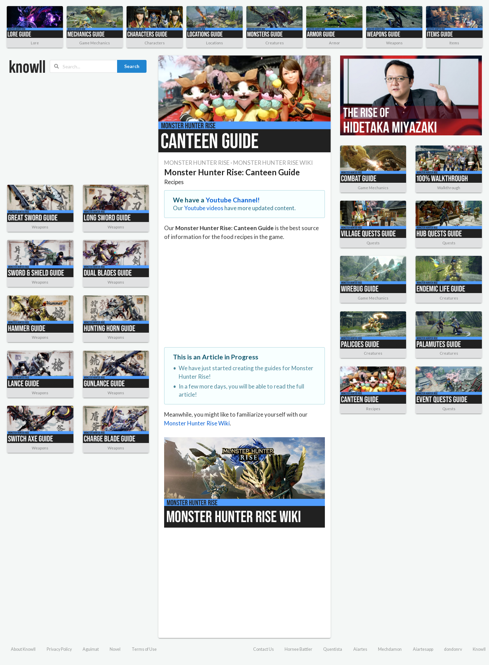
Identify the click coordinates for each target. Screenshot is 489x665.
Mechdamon (390, 649)
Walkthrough (448, 187)
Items (454, 43)
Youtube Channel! (233, 200)
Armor (334, 43)
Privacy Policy (59, 649)
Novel (115, 649)
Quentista (332, 649)
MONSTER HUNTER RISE (196, 162)
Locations (214, 43)
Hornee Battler (298, 649)
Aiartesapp (423, 649)
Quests (373, 243)
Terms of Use (144, 649)
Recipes (174, 181)
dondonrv (453, 649)
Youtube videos (203, 208)
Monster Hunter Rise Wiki (197, 423)
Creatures (274, 43)
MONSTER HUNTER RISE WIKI (273, 162)
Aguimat (91, 649)
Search (131, 66)
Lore (35, 43)
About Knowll (23, 649)
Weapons (394, 43)
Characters (155, 43)
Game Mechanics (94, 43)
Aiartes (360, 649)
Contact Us (263, 649)
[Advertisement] (78, 129)
